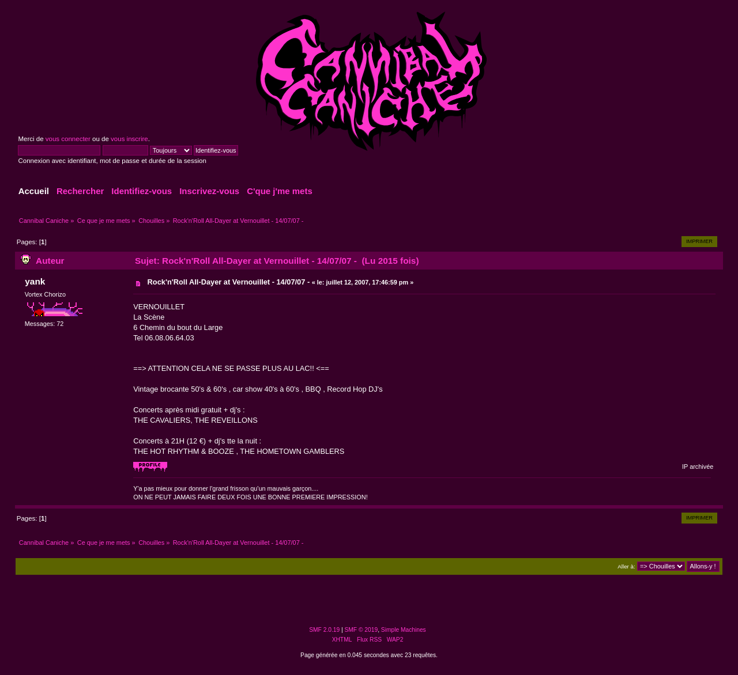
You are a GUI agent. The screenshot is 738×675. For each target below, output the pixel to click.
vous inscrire (129, 138)
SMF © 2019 (361, 630)
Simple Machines (403, 630)
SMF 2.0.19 (324, 630)
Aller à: (626, 566)
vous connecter (68, 138)
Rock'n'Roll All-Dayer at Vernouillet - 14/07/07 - (229, 282)
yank (35, 281)
